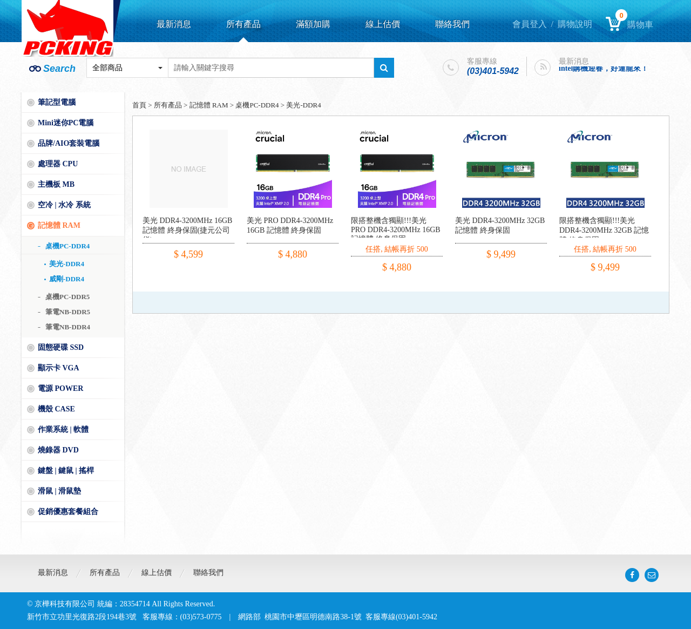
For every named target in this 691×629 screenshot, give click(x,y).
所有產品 (243, 24)
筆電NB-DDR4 (67, 327)
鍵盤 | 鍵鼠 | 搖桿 (66, 470)
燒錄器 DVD (58, 450)
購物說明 (575, 24)
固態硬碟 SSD (61, 347)
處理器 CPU (58, 164)
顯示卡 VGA (58, 368)
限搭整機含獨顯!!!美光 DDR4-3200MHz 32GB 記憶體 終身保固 (604, 230)
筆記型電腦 (57, 102)
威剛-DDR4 (66, 279)
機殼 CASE (56, 409)
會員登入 (529, 24)
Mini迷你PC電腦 (65, 123)
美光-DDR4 (66, 264)
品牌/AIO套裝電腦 (68, 143)
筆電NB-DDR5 (67, 312)
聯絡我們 (452, 24)
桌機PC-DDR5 (67, 297)
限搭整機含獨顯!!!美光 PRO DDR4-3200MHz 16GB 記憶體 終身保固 (396, 230)
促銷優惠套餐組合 (68, 512)
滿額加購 (313, 24)
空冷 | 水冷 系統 (64, 205)
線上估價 (382, 24)
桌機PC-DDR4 (67, 246)
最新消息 (174, 24)
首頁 (139, 105)
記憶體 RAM (59, 225)
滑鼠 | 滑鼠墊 (59, 491)
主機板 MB (56, 184)
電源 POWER (60, 388)
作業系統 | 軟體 (63, 429)
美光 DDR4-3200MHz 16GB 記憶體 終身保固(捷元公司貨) (187, 230)
